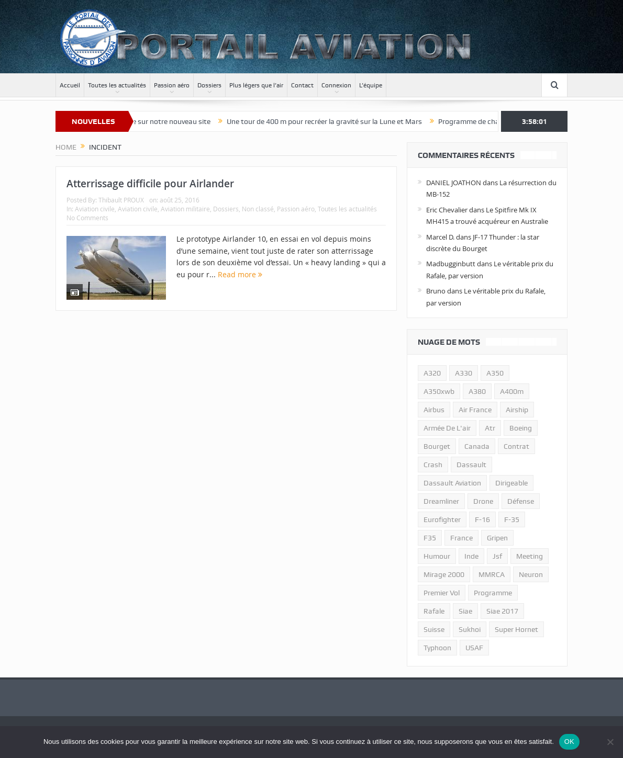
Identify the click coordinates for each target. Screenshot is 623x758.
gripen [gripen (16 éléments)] (497, 538)
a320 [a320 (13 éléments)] (432, 373)
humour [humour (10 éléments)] (437, 556)
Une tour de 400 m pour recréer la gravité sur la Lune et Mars (332, 121)
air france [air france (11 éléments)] (475, 409)
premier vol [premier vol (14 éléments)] (442, 593)
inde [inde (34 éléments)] (471, 556)
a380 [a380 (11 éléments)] (477, 391)
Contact (302, 85)
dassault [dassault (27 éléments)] (471, 464)
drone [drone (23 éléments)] (483, 501)
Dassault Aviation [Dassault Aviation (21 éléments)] (452, 483)
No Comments (87, 217)
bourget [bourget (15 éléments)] (437, 446)
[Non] (610, 742)
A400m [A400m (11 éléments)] (512, 391)
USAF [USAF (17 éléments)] (474, 647)
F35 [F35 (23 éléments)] (430, 538)
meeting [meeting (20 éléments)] (529, 556)
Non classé (258, 209)
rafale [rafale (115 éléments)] (434, 611)
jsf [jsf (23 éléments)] (497, 556)
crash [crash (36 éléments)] (433, 464)
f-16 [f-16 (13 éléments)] (482, 519)
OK (569, 741)
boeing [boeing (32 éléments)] (520, 428)
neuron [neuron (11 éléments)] (531, 574)
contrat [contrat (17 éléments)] (516, 446)
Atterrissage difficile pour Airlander (150, 183)
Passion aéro (172, 85)
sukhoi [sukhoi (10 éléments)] (470, 629)
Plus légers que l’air (256, 85)
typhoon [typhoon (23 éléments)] (437, 647)
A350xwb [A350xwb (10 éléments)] (439, 391)
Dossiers (209, 85)
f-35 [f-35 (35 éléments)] (511, 519)
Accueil (70, 85)
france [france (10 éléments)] (461, 538)
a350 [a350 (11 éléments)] (495, 373)
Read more (240, 274)
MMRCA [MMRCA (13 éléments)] (492, 574)
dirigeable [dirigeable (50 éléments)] (511, 483)
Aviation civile (95, 209)
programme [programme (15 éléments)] (493, 593)
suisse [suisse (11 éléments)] (434, 629)
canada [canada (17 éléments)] (477, 446)
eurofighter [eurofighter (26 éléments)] (442, 519)
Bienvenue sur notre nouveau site (164, 121)
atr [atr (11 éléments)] (490, 428)
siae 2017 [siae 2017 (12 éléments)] (502, 611)
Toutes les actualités (117, 85)
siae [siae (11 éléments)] (465, 611)
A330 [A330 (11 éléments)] (463, 373)
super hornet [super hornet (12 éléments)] (516, 629)
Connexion (336, 85)
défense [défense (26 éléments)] (520, 501)
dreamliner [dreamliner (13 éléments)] (441, 501)
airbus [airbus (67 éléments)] (434, 409)
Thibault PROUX (121, 200)
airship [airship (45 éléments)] (517, 409)
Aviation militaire (185, 209)
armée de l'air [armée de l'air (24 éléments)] (447, 428)
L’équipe (370, 85)
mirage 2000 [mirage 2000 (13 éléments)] (444, 574)
